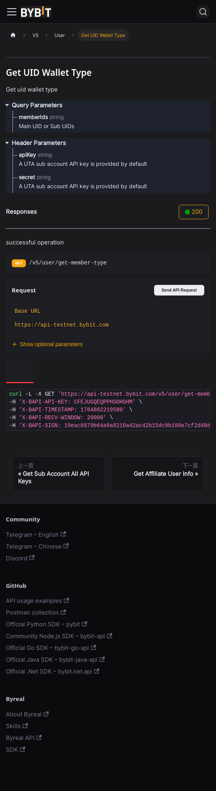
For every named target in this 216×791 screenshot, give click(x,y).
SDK (15, 749)
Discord (20, 558)
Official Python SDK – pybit (46, 624)
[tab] (19, 371)
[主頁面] (13, 35)
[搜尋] (203, 12)
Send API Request (179, 290)
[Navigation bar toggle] (12, 12)
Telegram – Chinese (37, 546)
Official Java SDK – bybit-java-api (55, 659)
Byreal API (24, 737)
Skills (17, 726)
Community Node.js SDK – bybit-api (59, 636)
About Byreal (27, 714)
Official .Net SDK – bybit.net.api (52, 671)
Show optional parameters (47, 344)
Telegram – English (36, 534)
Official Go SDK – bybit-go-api (51, 648)
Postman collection (36, 612)
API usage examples (37, 600)
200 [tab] (194, 211)
